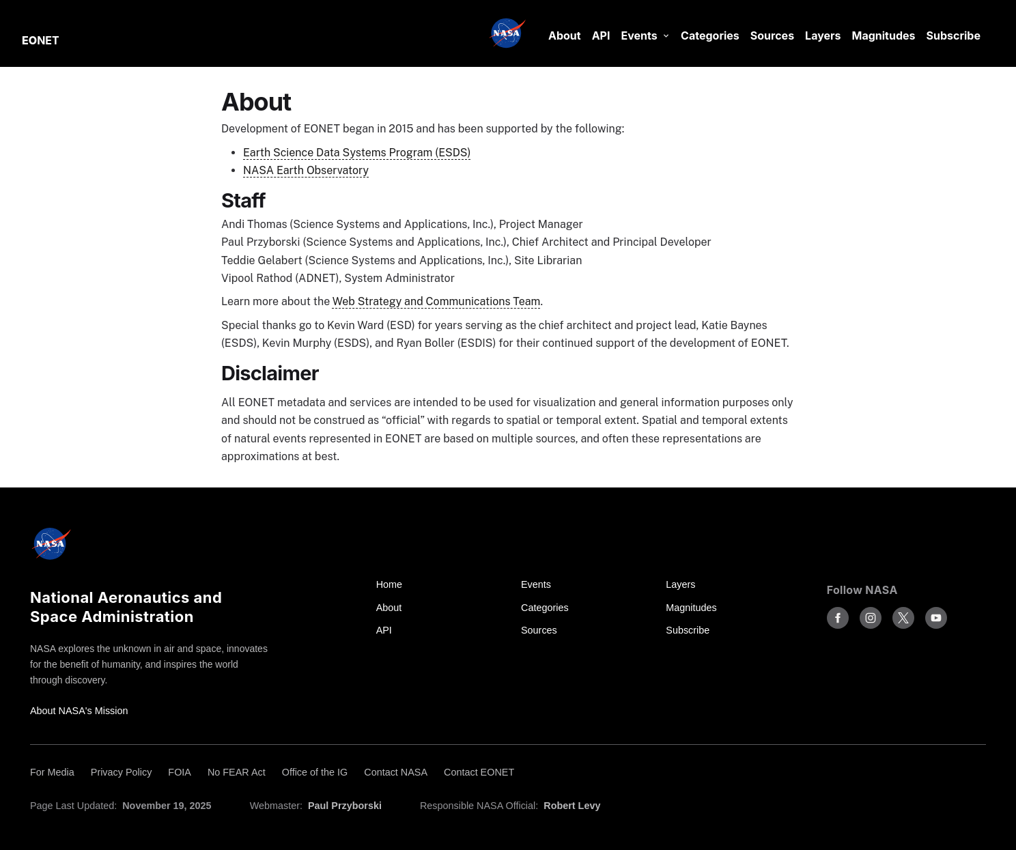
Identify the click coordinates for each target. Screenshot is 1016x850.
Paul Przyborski (345, 805)
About (564, 35)
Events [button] (639, 35)
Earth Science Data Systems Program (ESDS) (356, 152)
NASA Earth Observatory (306, 170)
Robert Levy (572, 805)
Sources (772, 35)
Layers (823, 35)
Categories (710, 35)
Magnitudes (884, 35)
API (601, 35)
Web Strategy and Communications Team (437, 301)
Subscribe (953, 35)
